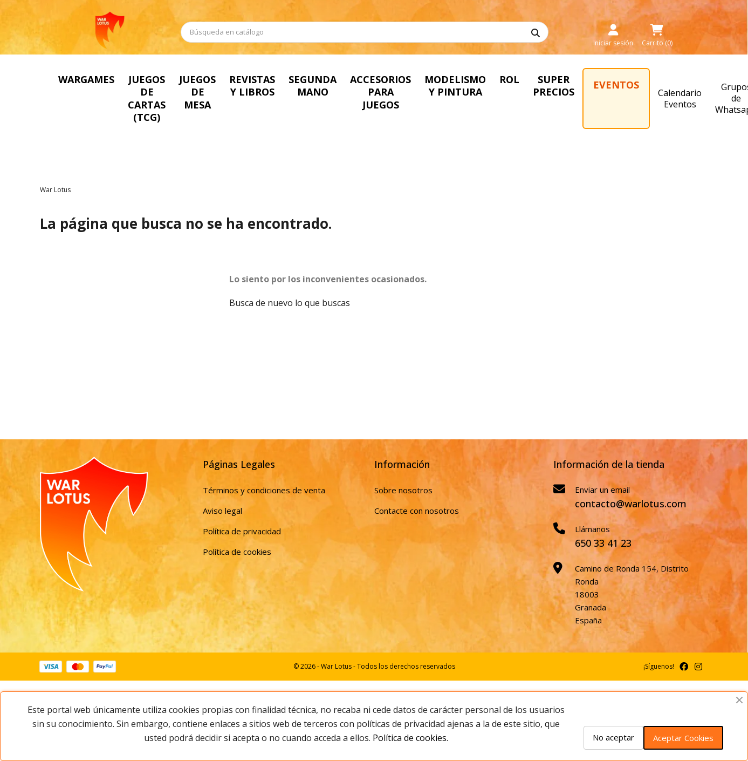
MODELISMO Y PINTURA (500, 85)
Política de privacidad (242, 518)
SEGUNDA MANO (349, 85)
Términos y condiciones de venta (264, 477)
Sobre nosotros (403, 477)
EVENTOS (661, 84)
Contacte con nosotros (416, 497)
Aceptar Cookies (683, 737)
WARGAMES (86, 79)
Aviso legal (222, 497)
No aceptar (613, 737)
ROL (555, 79)
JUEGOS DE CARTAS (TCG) (160, 92)
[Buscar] (364, 32)
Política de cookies (237, 538)
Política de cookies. (410, 738)
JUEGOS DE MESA (228, 92)
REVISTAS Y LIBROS (287, 85)
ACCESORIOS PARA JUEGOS (420, 85)
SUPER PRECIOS (599, 85)
